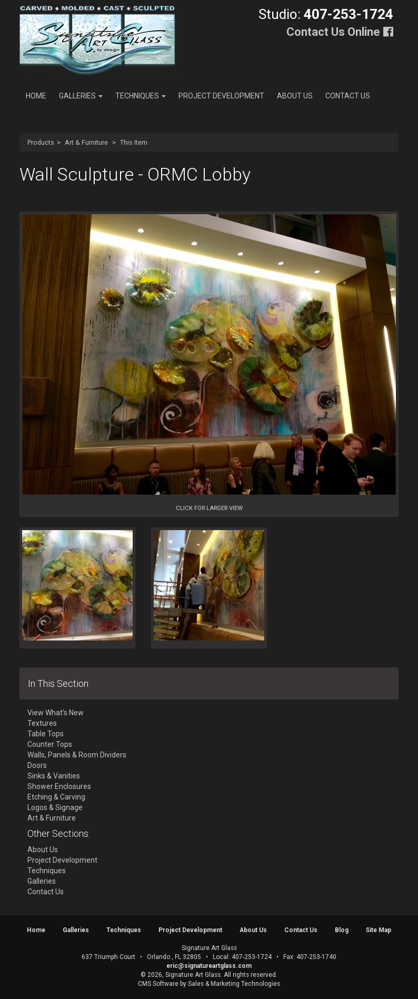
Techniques (140, 96)
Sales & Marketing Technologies (234, 983)
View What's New (55, 712)
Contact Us (347, 96)
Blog (342, 930)
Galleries (81, 96)
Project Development (221, 96)
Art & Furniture (86, 142)
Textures (42, 723)
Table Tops (45, 734)
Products (40, 142)
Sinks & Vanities (53, 776)
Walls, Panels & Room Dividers (76, 755)
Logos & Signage (55, 807)
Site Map (378, 930)
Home (36, 96)
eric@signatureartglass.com (209, 966)
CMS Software (158, 983)
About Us (295, 96)
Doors (37, 765)
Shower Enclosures (59, 786)
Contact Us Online (333, 31)
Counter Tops (49, 744)
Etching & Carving (56, 797)
